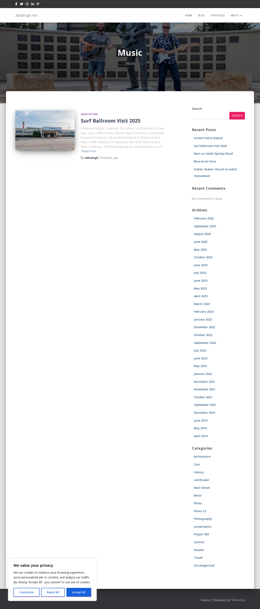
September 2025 (205, 226)
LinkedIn (32, 4)
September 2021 (205, 405)
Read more (89, 151)
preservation (202, 526)
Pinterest (38, 4)
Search (197, 109)
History (199, 472)
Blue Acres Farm (205, 161)
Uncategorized (204, 565)
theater (199, 550)
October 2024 (203, 257)
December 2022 (204, 327)
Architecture (89, 114)
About (236, 15)
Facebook (16, 4)
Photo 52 (200, 511)
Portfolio (218, 15)
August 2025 (202, 234)
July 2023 (200, 273)
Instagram (27, 4)
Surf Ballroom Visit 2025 (111, 120)
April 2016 (201, 436)
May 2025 (200, 249)
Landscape (201, 480)
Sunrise (199, 542)
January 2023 (203, 319)
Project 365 (201, 534)
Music (198, 495)
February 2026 (203, 218)
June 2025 (200, 242)
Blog (201, 15)
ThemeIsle (238, 600)
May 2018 (200, 428)
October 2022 (203, 335)
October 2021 (203, 397)
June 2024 (200, 265)
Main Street (202, 488)
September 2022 (205, 343)
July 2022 (200, 350)
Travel (198, 557)
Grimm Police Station (208, 138)
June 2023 (200, 280)
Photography (203, 519)
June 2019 (200, 420)
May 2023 (200, 288)
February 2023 (203, 311)
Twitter (21, 4)
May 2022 (200, 366)
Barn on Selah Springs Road (213, 153)
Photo (198, 503)
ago (109, 158)
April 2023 (201, 296)
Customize (26, 592)
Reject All (53, 592)
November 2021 (204, 389)
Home (188, 15)
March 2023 (202, 304)
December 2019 (204, 413)
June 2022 (200, 358)
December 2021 (204, 382)
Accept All (79, 592)
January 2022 (203, 374)
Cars (197, 464)
